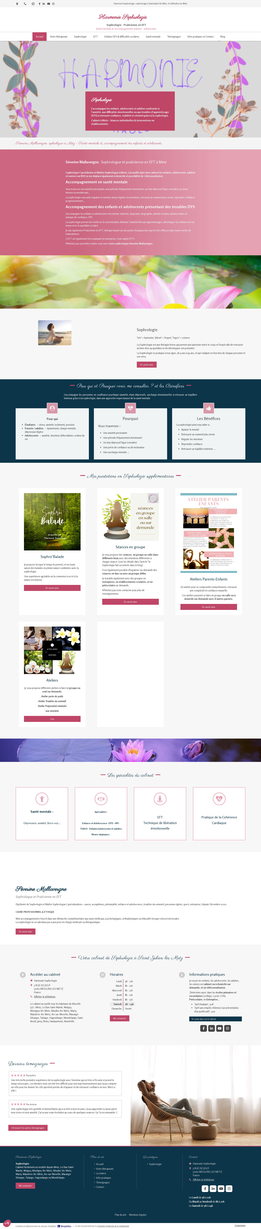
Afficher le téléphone (44, 996)
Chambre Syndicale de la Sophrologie (113, 1226)
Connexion (240, 1225)
